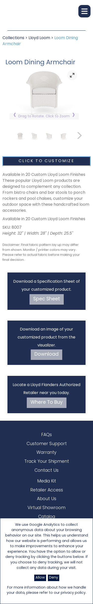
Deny (53, 578)
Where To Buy (47, 402)
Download (46, 354)
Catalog (46, 517)
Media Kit (46, 481)
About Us (46, 499)
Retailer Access (46, 490)
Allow (40, 578)
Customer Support (47, 444)
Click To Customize (46, 161)
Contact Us (46, 471)
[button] (84, 11)
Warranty (46, 453)
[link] (72, 75)
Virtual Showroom (46, 508)
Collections (13, 38)
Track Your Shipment (46, 462)
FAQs (46, 435)
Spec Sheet (46, 299)
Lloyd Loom (39, 38)
